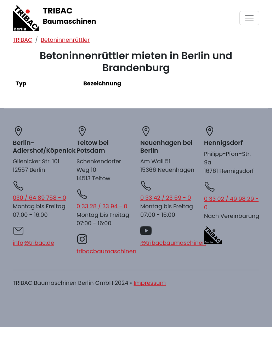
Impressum (150, 283)
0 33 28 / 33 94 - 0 (102, 206)
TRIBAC (22, 40)
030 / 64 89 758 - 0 (39, 198)
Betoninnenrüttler (65, 40)
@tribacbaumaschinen (173, 243)
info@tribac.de (33, 243)
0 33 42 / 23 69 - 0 (165, 198)
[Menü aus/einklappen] (249, 18)
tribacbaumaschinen (106, 251)
